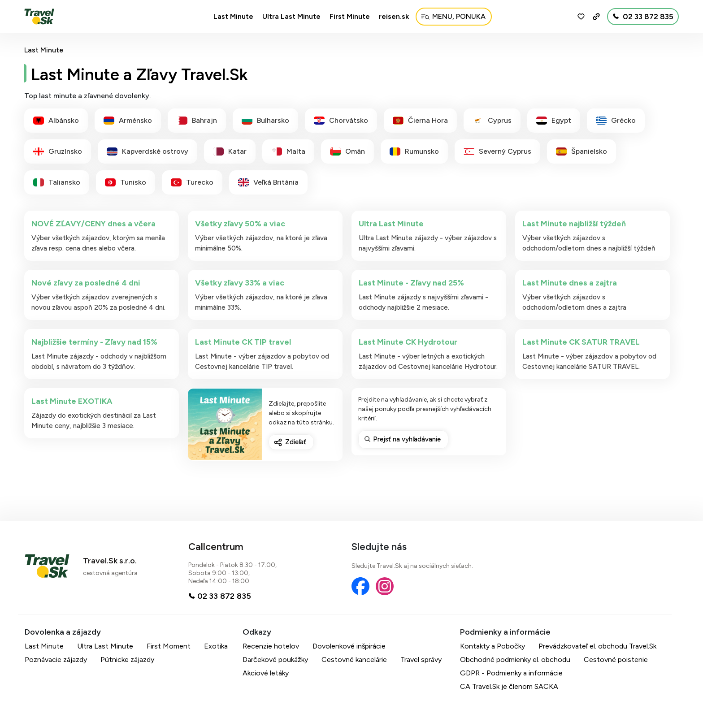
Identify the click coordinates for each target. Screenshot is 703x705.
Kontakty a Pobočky (492, 646)
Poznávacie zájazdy (56, 659)
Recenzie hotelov (271, 646)
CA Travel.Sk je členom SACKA (509, 686)
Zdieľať (295, 442)
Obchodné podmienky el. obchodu (515, 659)
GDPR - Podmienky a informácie (511, 673)
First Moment (169, 646)
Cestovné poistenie (616, 659)
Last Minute (233, 16)
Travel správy (421, 659)
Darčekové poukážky (275, 659)
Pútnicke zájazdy (127, 659)
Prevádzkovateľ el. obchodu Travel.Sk (597, 646)
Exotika (216, 646)
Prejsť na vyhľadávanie (407, 439)
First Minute (350, 16)
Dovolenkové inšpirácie (349, 646)
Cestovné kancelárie (354, 659)
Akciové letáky (266, 673)
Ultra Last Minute (291, 16)
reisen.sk (394, 16)
